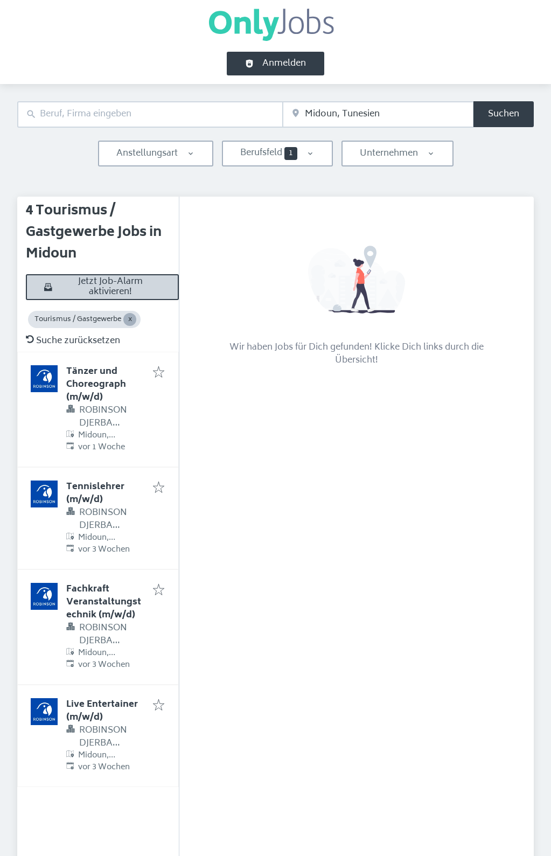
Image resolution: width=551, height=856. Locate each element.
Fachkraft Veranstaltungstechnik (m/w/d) (103, 602)
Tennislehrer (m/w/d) (95, 493)
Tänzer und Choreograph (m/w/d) (96, 384)
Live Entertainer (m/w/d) (102, 711)
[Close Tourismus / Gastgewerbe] (129, 319)
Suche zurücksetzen (73, 341)
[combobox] (150, 114)
